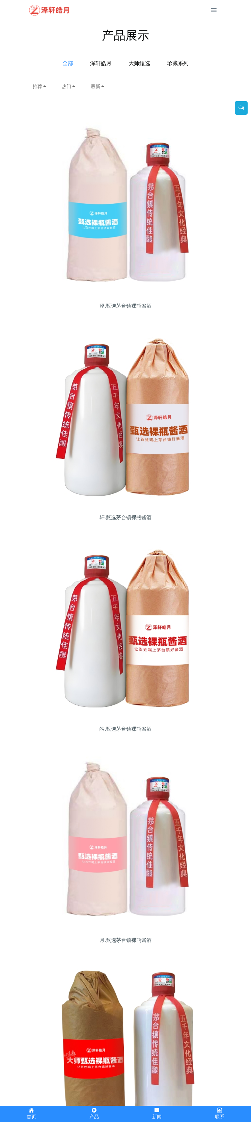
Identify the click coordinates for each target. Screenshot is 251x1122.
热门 (69, 86)
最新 (98, 86)
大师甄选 (139, 63)
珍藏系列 (178, 63)
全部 (67, 63)
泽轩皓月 (101, 63)
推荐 (40, 86)
